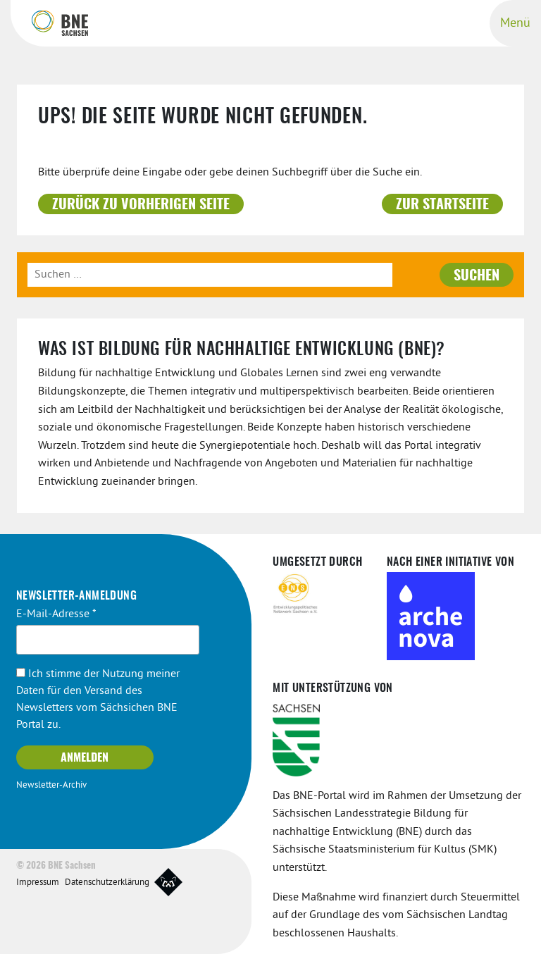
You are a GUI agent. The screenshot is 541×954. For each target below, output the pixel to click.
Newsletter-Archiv (51, 785)
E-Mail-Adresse (56, 614)
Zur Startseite (442, 205)
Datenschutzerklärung (107, 882)
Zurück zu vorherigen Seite (141, 205)
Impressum (37, 882)
